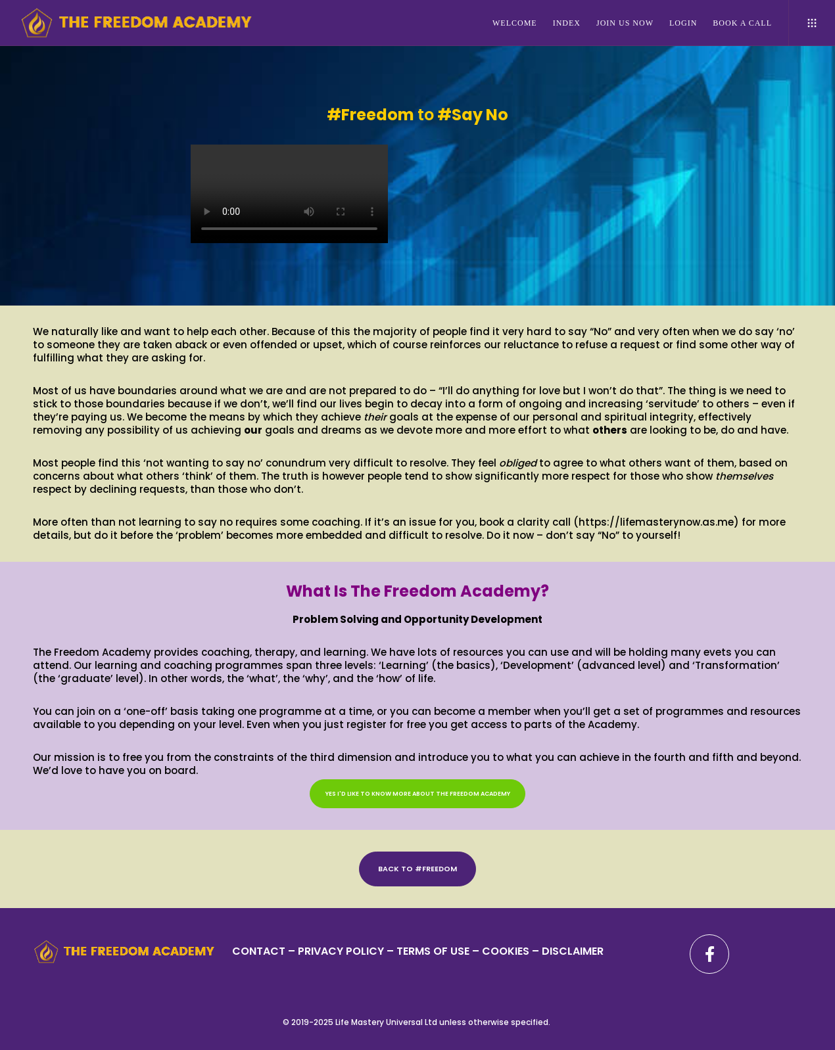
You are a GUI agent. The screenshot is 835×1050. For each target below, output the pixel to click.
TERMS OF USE (432, 951)
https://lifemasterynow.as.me (656, 522)
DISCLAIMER (573, 951)
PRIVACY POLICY (342, 951)
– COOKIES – (505, 951)
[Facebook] (709, 954)
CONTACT (258, 951)
